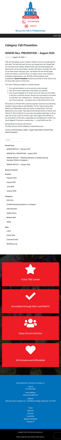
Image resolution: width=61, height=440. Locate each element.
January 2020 (11, 191)
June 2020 (10, 187)
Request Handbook (30, 419)
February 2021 (12, 178)
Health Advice (11, 213)
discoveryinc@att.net (30, 395)
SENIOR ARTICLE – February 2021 (19, 149)
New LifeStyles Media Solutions (36, 437)
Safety (25, 130)
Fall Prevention (17, 130)
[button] (56, 36)
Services (30, 413)
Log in (9, 231)
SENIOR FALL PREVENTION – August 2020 (30, 53)
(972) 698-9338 (30, 22)
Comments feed (12, 240)
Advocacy (10, 200)
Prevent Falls (48, 130)
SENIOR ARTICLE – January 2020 (18, 164)
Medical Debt (11, 217)
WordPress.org (12, 244)
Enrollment (30, 416)
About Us (30, 411)
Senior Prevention (11, 132)
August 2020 (11, 182)
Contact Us (30, 422)
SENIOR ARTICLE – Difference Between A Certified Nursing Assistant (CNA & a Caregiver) (27, 159)
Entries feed (11, 235)
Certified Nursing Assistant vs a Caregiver (21, 204)
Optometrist (39, 130)
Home (30, 408)
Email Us (30, 26)
